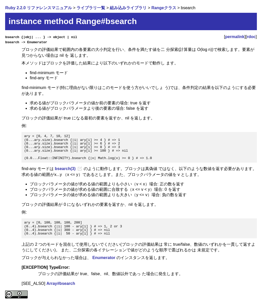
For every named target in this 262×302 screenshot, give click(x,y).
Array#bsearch (60, 283)
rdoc (251, 37)
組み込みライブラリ (128, 8)
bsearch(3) (65, 168)
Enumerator (103, 257)
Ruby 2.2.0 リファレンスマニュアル (38, 8)
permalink (235, 37)
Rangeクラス (163, 8)
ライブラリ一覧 (91, 8)
